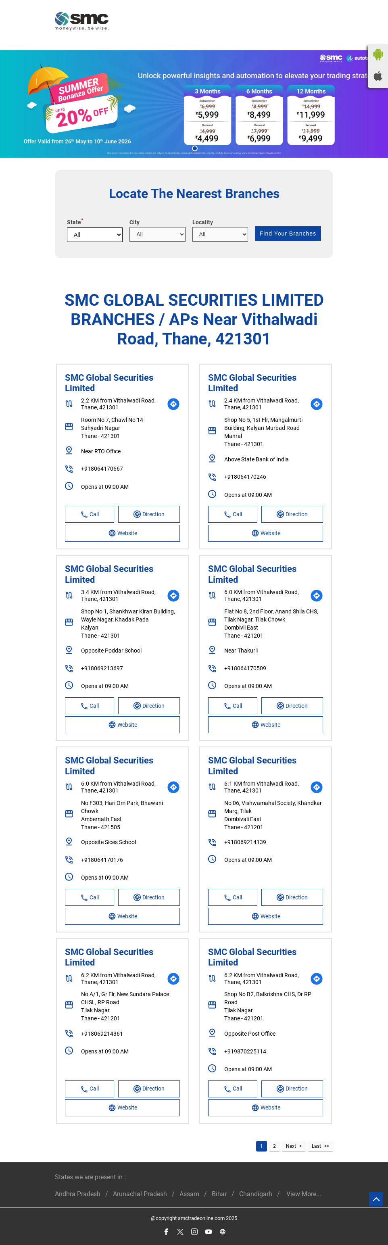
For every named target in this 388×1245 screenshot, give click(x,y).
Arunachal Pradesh (140, 1194)
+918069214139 (245, 842)
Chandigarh (255, 1194)
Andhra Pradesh (77, 1194)
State (75, 222)
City (134, 222)
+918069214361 (102, 1033)
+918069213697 (102, 668)
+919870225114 (245, 1051)
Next (291, 1146)
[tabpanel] (194, 104)
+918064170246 (245, 476)
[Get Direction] (173, 404)
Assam (189, 1194)
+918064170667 (102, 468)
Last (316, 1146)
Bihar (219, 1194)
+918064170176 (102, 860)
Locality (202, 222)
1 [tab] (194, 148)
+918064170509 (245, 668)
